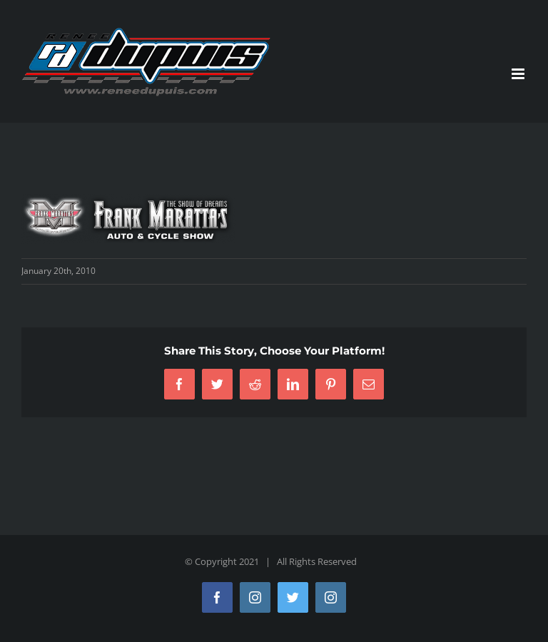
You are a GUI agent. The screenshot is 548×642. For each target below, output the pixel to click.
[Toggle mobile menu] (519, 73)
